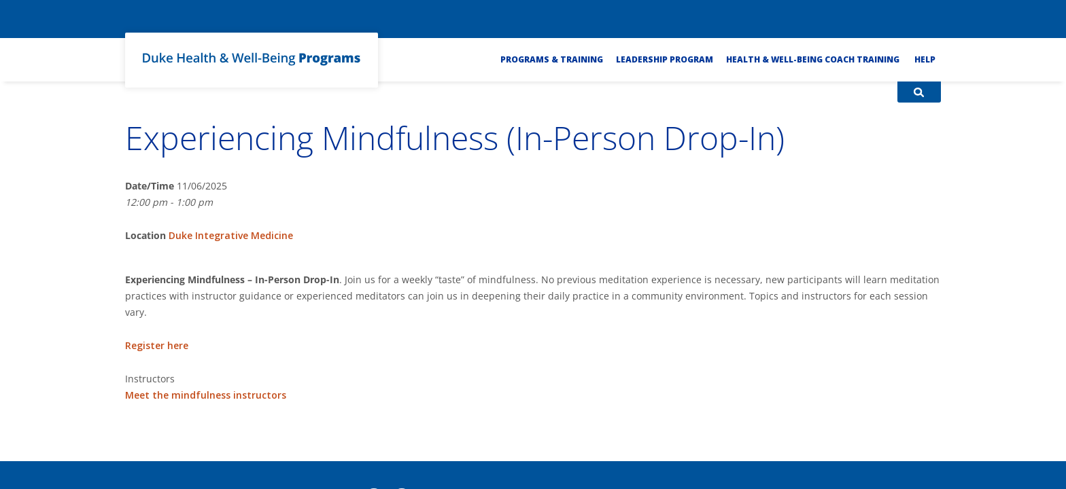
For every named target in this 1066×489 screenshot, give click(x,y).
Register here (156, 345)
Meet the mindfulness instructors (205, 394)
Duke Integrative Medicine (231, 235)
